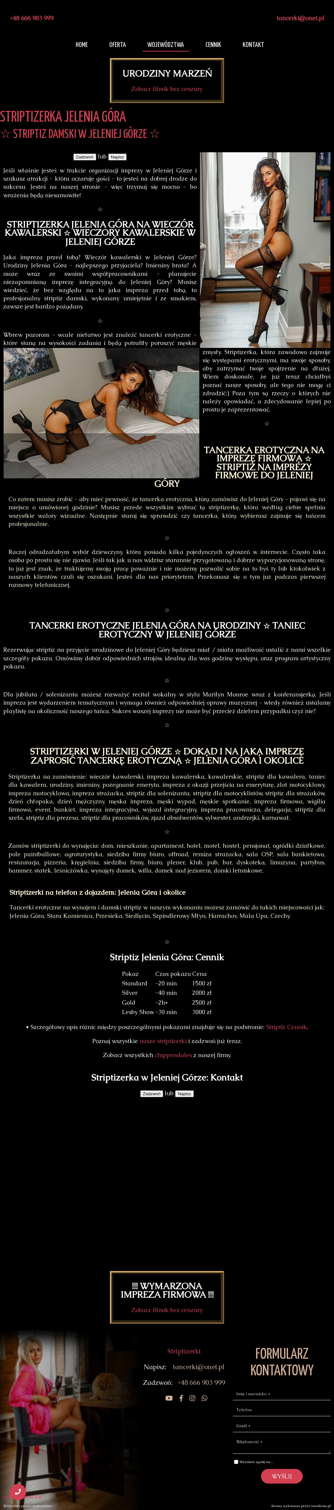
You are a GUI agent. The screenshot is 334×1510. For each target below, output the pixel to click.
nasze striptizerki (163, 1041)
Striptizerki (184, 1351)
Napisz (117, 157)
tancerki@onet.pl (300, 18)
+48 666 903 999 (31, 18)
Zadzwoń (85, 157)
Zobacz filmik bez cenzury (167, 89)
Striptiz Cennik (286, 1027)
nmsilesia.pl (321, 1505)
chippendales (173, 1055)
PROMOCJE (31, 1497)
